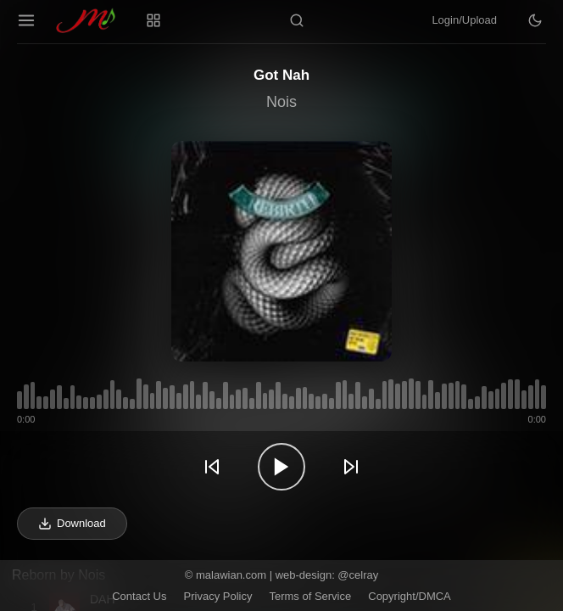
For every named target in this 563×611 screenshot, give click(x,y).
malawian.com (231, 575)
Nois (281, 101)
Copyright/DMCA (409, 596)
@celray (357, 575)
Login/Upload (464, 20)
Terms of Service (310, 596)
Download (72, 523)
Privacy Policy (218, 596)
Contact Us (139, 596)
